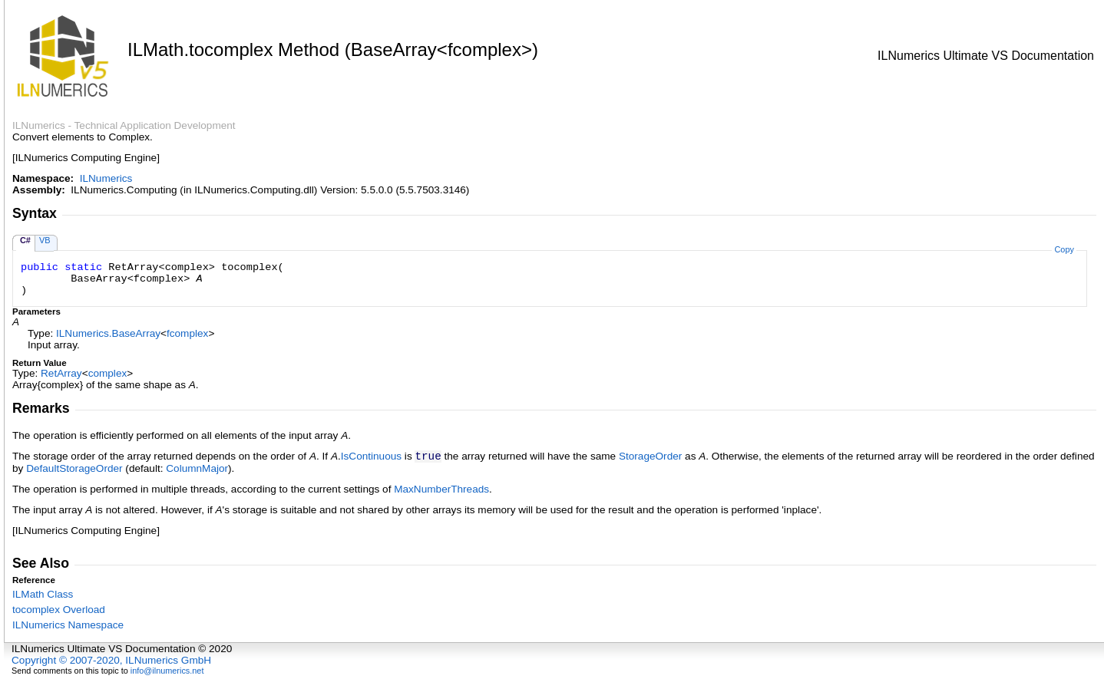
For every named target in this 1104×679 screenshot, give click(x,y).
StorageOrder (650, 456)
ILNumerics (106, 178)
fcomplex (187, 333)
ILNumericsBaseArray (108, 333)
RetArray (61, 373)
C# (25, 240)
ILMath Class (42, 594)
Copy (1063, 249)
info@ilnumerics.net (167, 670)
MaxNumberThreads (441, 489)
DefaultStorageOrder (74, 468)
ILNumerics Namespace (68, 625)
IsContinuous (371, 456)
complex (107, 373)
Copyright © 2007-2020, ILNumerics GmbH (111, 660)
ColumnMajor (197, 468)
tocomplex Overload (58, 609)
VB (45, 240)
